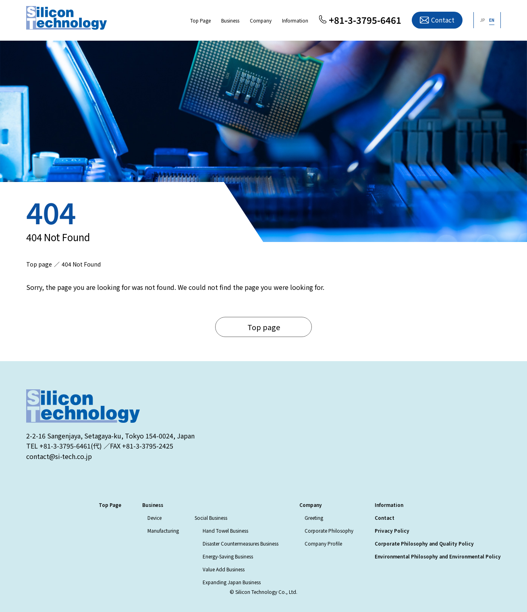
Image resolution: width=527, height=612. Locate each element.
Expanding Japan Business (232, 582)
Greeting (314, 517)
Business (230, 20)
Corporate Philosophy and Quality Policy (424, 543)
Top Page (200, 20)
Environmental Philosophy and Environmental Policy (438, 556)
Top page (263, 327)
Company (261, 20)
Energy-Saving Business (228, 556)
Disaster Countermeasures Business (240, 543)
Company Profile (323, 543)
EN (491, 20)
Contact (442, 20)
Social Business (211, 517)
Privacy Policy (392, 530)
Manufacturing (163, 530)
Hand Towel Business (225, 530)
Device (154, 517)
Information (295, 20)
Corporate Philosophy (329, 530)
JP (482, 20)
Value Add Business (224, 569)
